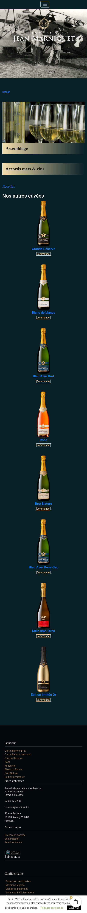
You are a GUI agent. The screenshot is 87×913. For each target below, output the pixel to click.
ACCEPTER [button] (74, 908)
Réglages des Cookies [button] (52, 907)
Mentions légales (15, 885)
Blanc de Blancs (13, 769)
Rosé (7, 761)
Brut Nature (11, 773)
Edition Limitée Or (15, 777)
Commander (43, 253)
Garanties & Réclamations (20, 892)
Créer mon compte (15, 835)
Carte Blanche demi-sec (18, 754)
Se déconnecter (13, 842)
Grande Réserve (13, 758)
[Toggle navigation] (44, 4)
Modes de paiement (17, 888)
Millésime (10, 765)
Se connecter (12, 838)
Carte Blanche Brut (15, 750)
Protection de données (18, 881)
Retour (6, 91)
